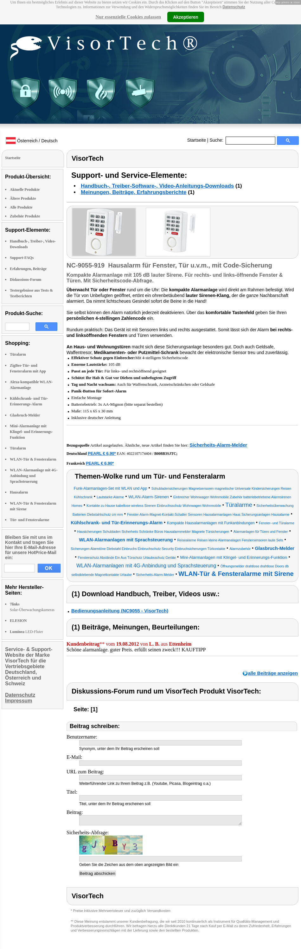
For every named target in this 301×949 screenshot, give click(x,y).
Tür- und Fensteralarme (29, 520)
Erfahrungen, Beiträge (28, 269)
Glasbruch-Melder (25, 415)
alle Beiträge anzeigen (273, 673)
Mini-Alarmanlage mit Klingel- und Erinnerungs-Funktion (31, 432)
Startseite (196, 140)
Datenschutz (233, 7)
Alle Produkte (21, 207)
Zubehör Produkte (25, 216)
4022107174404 (139, 453)
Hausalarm (19, 492)
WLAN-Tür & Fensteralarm (33, 459)
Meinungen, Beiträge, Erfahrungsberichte (133, 192)
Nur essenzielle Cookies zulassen (128, 16)
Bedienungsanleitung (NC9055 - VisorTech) (119, 610)
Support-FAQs (22, 257)
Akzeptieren (185, 16)
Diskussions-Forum (25, 279)
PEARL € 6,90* (102, 453)
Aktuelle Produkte (25, 189)
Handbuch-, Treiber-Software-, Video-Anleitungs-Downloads (157, 186)
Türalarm (18, 354)
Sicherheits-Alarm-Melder (218, 445)
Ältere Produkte (23, 198)
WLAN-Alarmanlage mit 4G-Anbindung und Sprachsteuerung (34, 476)
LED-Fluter (26, 631)
